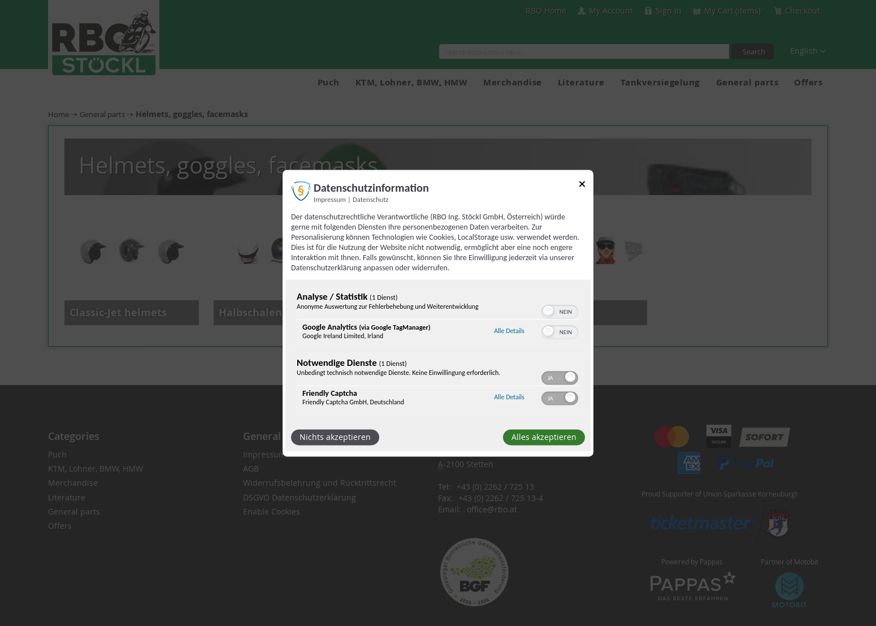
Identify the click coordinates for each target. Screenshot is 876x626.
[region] (438, 351)
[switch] (559, 310)
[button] (548, 310)
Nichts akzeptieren (335, 436)
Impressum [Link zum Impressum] (330, 199)
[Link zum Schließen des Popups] (582, 186)
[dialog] (438, 313)
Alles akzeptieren (543, 436)
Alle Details (509, 331)
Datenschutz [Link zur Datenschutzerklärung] (370, 199)
